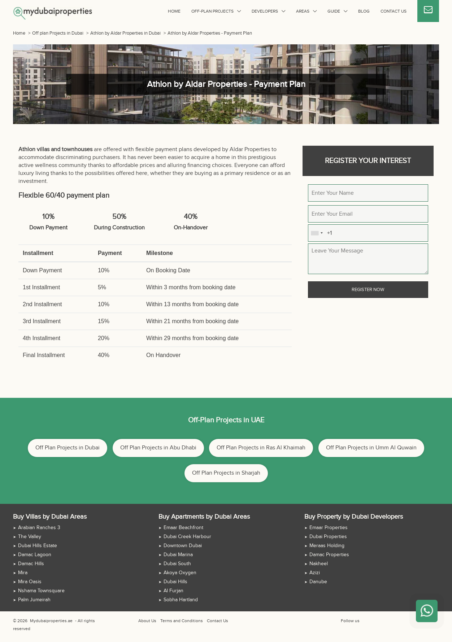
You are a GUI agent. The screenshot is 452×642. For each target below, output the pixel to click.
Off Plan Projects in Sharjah (226, 473)
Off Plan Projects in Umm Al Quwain (371, 447)
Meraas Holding (326, 546)
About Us (147, 620)
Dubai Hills (175, 582)
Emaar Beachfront (183, 528)
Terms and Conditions (181, 620)
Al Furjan (173, 591)
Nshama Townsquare (41, 591)
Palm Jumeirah (34, 600)
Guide (333, 11)
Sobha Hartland (181, 600)
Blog (364, 11)
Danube (318, 582)
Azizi (314, 573)
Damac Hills (31, 564)
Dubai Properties (328, 537)
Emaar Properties (328, 528)
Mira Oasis (30, 582)
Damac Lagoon (34, 555)
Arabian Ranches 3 (39, 528)
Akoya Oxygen (180, 573)
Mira (22, 573)
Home (174, 11)
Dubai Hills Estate (37, 546)
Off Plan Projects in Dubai (67, 447)
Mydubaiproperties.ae (51, 620)
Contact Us (394, 11)
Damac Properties (329, 555)
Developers (265, 11)
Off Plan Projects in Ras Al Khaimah (261, 447)
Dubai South (177, 564)
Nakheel (318, 564)
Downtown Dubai (183, 546)
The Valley (29, 537)
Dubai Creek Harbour (187, 537)
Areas (302, 11)
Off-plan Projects (212, 11)
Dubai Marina (178, 555)
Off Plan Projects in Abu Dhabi (158, 447)
